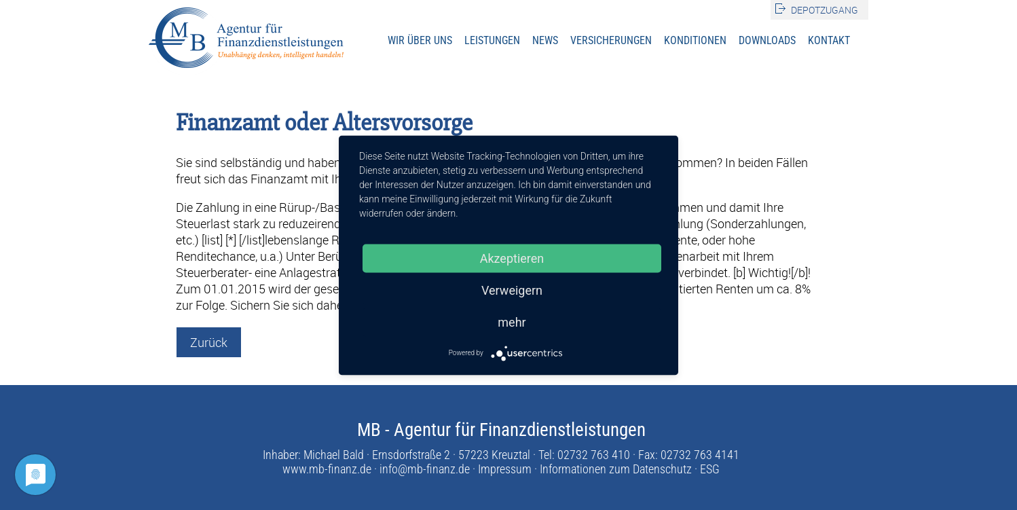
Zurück (208, 342)
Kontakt (829, 40)
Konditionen (695, 40)
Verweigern (511, 290)
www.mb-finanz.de (326, 469)
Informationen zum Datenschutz (616, 469)
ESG (710, 469)
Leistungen (492, 40)
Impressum (505, 469)
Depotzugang (824, 9)
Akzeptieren (512, 258)
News (545, 40)
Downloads (767, 40)
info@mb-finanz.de (425, 469)
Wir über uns (420, 40)
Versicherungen (611, 40)
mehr (511, 321)
